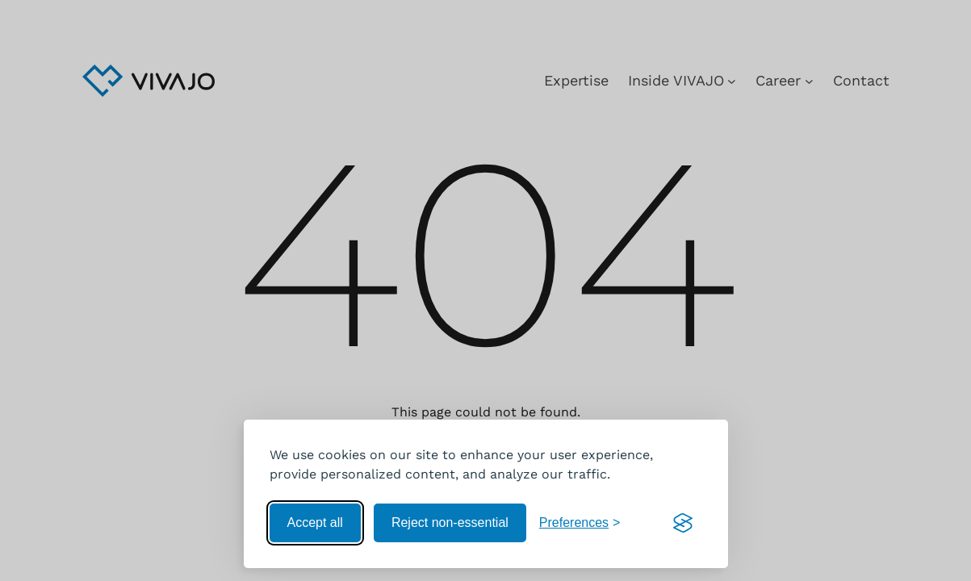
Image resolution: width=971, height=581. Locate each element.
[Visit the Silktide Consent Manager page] (682, 523)
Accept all (315, 522)
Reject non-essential (450, 522)
